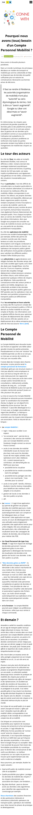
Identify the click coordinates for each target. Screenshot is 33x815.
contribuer (28, 56)
